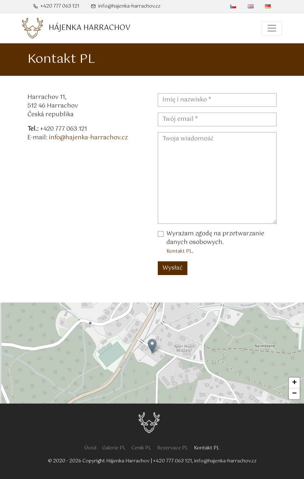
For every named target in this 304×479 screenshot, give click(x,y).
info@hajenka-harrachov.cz (125, 6)
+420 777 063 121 (56, 6)
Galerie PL (114, 448)
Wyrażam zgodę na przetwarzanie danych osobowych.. (215, 243)
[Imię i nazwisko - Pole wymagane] (217, 100)
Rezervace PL (172, 448)
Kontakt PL (179, 251)
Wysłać (172, 268)
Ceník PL (141, 448)
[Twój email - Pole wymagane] (217, 119)
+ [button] (294, 383)
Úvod (90, 448)
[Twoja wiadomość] (217, 178)
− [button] (294, 393)
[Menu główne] (272, 28)
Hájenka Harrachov (127, 461)
